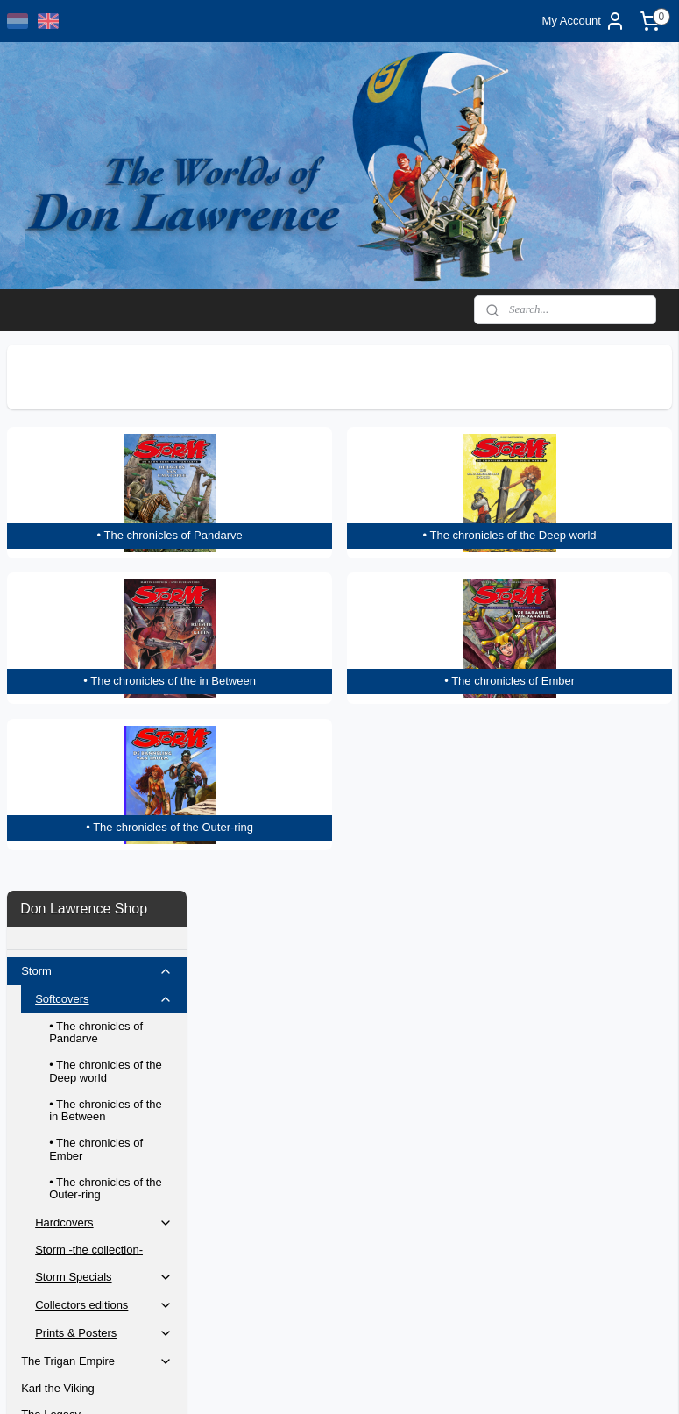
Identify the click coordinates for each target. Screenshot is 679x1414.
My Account (584, 21)
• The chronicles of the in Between (105, 564)
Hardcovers (104, 677)
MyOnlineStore (535, 1381)
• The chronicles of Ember (96, 602)
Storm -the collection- (89, 703)
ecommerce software (397, 1381)
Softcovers (104, 453)
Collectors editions (104, 759)
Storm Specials (104, 731)
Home (36, 1058)
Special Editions (62, 936)
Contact (40, 1031)
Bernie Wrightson (64, 1005)
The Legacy (51, 868)
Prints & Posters (104, 787)
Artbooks (43, 910)
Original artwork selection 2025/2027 (85, 1091)
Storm (97, 425)
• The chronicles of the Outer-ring (105, 642)
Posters (40, 963)
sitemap (307, 1381)
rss (337, 1381)
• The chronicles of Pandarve (96, 486)
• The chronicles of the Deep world (105, 524)
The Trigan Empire (97, 815)
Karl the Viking (58, 842)
